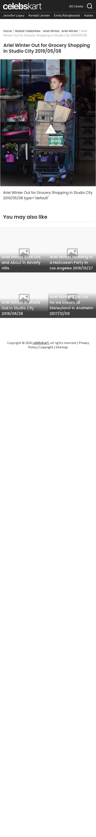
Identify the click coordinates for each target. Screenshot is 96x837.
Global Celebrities (27, 31)
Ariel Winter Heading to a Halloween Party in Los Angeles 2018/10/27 (71, 262)
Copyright (46, 347)
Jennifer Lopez (13, 15)
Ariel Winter (51, 31)
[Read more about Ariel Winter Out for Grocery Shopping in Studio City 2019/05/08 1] (48, 122)
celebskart (41, 342)
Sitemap (62, 347)
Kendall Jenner (39, 15)
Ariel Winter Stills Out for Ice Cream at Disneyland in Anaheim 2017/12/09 (71, 305)
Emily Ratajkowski (67, 15)
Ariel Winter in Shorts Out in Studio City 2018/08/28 (21, 308)
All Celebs (76, 6)
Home (7, 31)
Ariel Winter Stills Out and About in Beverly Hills (21, 262)
